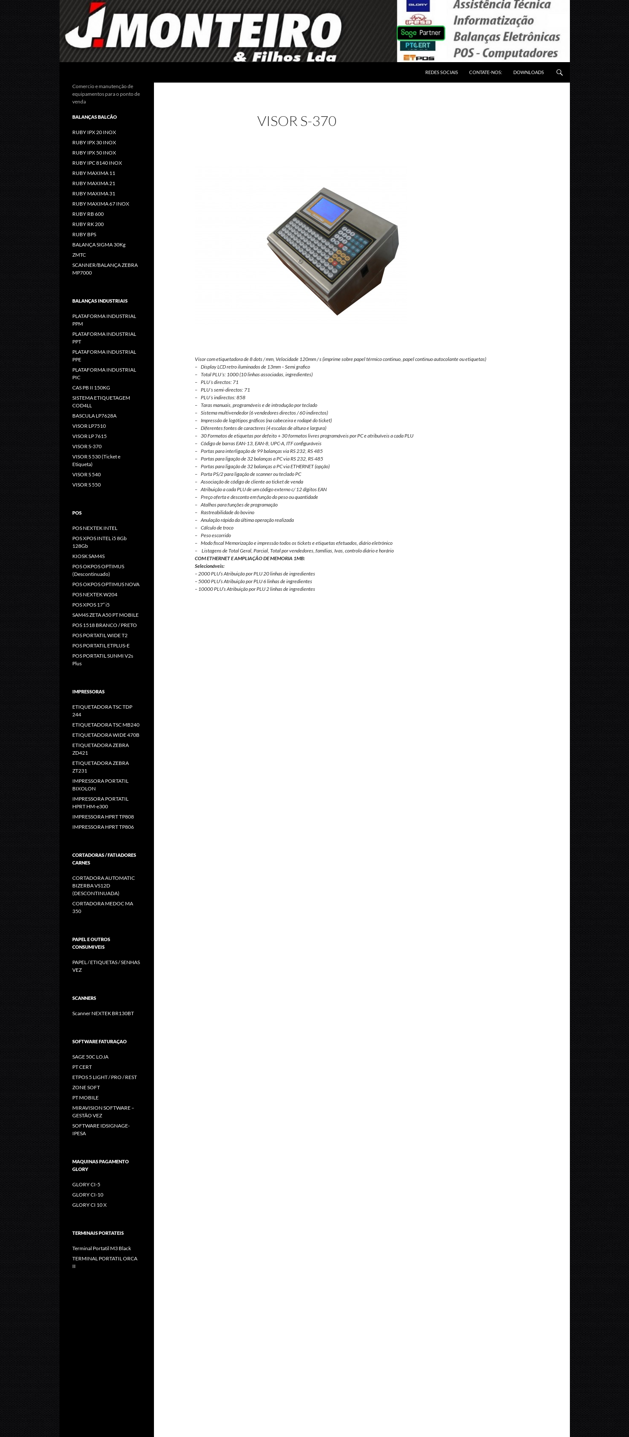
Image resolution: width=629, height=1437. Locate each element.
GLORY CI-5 (86, 1184)
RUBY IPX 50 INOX (94, 152)
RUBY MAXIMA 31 (93, 193)
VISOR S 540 (86, 474)
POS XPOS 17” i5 (91, 604)
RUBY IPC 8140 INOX (97, 163)
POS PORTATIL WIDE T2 (100, 635)
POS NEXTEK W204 (94, 594)
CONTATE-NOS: (485, 72)
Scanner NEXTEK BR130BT (103, 1013)
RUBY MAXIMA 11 (93, 173)
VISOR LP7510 (89, 426)
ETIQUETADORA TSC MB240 (105, 724)
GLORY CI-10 (87, 1194)
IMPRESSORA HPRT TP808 (103, 816)
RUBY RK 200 (88, 224)
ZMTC (79, 255)
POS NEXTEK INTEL (94, 528)
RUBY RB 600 (88, 214)
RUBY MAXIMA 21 (93, 183)
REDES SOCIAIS (441, 72)
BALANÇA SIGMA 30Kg (98, 244)
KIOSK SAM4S (88, 556)
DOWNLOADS (528, 72)
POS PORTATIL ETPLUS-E (101, 645)
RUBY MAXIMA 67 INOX (100, 203)
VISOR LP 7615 (89, 436)
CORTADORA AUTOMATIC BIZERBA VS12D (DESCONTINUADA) (103, 885)
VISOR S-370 (87, 446)
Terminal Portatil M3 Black (101, 1248)
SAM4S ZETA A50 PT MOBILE (105, 615)
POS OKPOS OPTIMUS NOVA (105, 584)
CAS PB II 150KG (91, 387)
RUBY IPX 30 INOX (94, 142)
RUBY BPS (84, 234)
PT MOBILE (85, 1097)
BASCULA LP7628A (94, 415)
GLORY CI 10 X (89, 1205)
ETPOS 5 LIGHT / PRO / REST (104, 1077)
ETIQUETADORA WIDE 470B (105, 735)
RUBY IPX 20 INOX (94, 132)
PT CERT (82, 1067)
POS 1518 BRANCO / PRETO (104, 625)
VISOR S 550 (86, 484)
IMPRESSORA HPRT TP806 (103, 827)
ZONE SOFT (86, 1087)
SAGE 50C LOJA (90, 1056)
